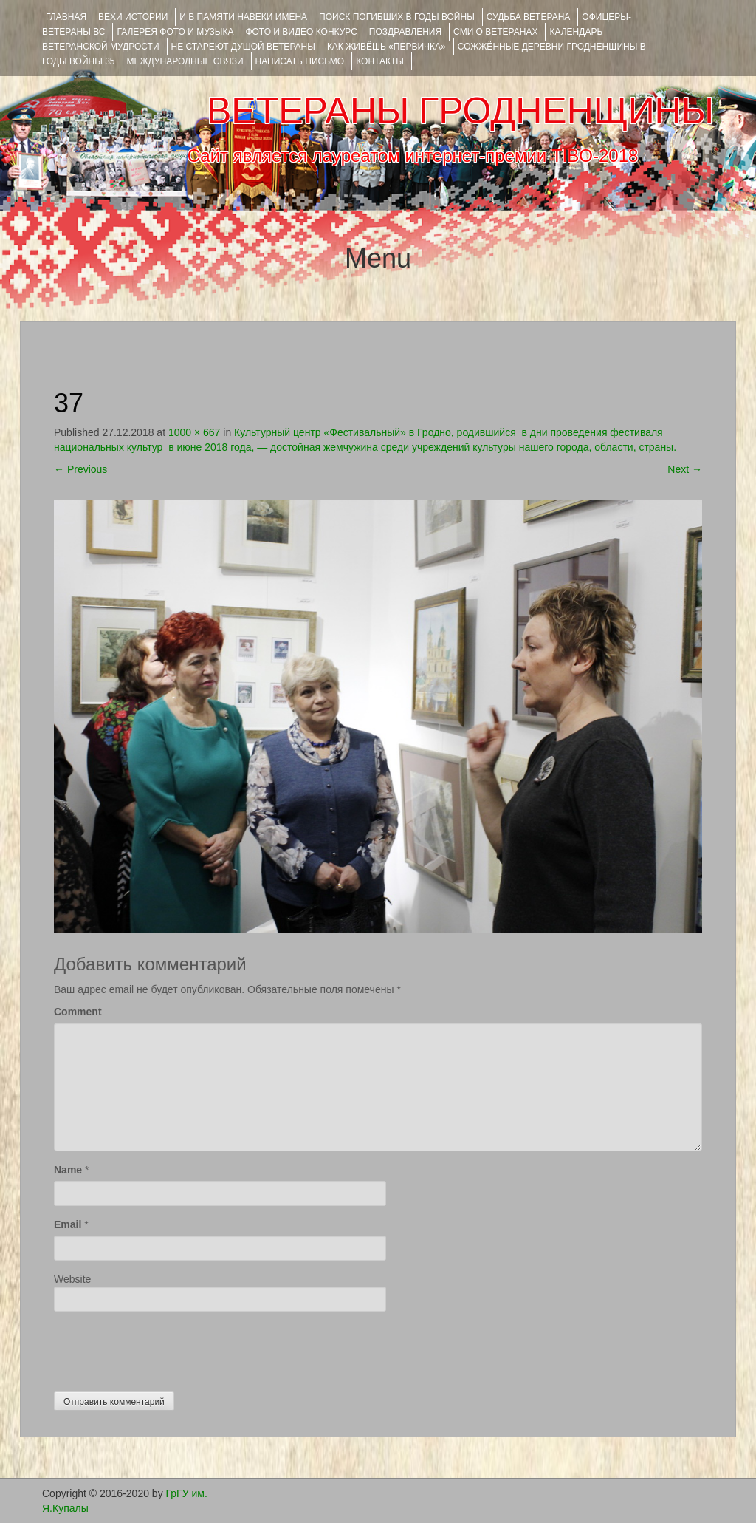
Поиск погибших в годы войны (397, 17)
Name (68, 1170)
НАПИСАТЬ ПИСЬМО (300, 61)
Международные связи (185, 61)
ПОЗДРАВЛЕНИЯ (405, 32)
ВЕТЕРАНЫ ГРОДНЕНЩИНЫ (460, 110)
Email (67, 1224)
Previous (80, 469)
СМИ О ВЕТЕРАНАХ (495, 32)
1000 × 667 (194, 432)
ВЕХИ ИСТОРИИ (133, 17)
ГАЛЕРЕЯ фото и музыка (175, 32)
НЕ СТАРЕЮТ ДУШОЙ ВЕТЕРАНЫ (243, 46)
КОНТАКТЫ (380, 61)
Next (684, 469)
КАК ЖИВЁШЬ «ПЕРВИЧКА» (386, 46)
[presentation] (166, 1348)
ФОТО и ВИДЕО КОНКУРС (301, 32)
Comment (78, 1012)
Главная (66, 17)
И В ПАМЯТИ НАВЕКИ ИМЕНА (243, 17)
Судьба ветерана (529, 17)
